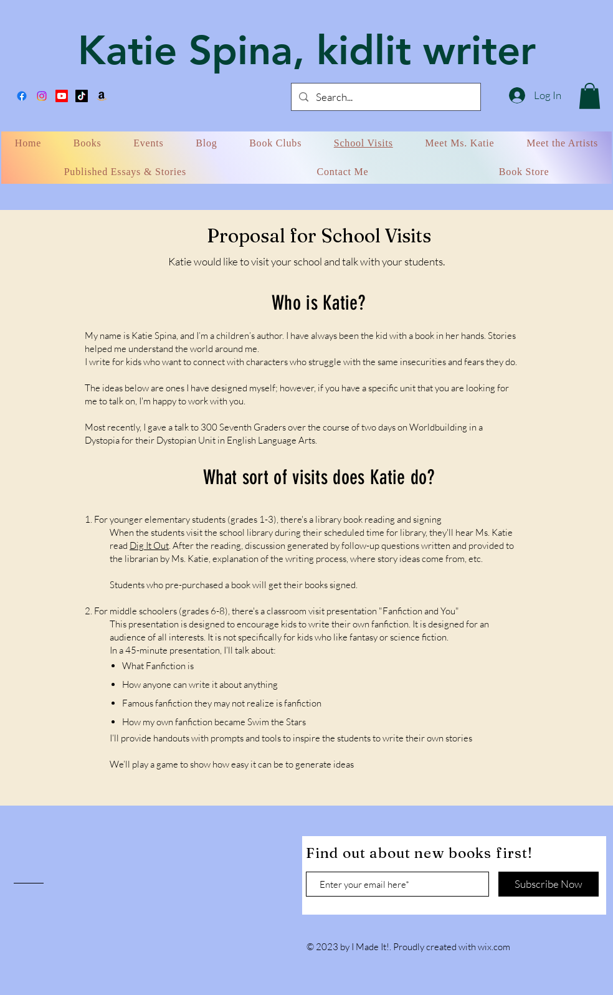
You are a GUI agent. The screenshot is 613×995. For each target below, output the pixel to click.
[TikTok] (81, 96)
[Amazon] (101, 96)
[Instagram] (42, 96)
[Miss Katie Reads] (61, 96)
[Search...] (385, 96)
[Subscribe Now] (548, 884)
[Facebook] (22, 96)
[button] (590, 96)
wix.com (494, 947)
